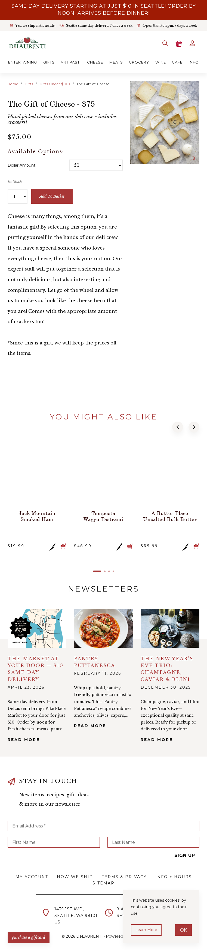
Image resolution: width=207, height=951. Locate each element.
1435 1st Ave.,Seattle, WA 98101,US (76, 916)
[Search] (165, 43)
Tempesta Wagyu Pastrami (103, 516)
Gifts (49, 62)
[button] (177, 427)
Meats (116, 62)
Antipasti (71, 62)
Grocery (139, 62)
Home (13, 84)
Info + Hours (173, 876)
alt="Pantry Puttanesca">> (103, 628)
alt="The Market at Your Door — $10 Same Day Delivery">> (37, 628)
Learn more (146, 929)
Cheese (95, 62)
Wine (160, 62)
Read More (24, 739)
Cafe (177, 62)
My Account (32, 876)
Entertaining (22, 62)
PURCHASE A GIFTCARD (28, 937)
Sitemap (103, 883)
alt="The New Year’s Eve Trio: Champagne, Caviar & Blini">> (170, 628)
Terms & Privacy (124, 876)
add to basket (51, 196)
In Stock (15, 181)
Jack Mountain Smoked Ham (37, 516)
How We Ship (75, 876)
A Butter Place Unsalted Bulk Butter (170, 516)
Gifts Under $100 (54, 84)
